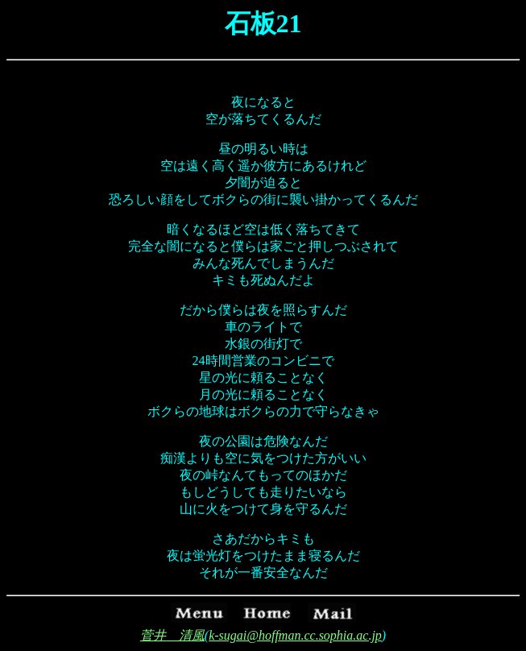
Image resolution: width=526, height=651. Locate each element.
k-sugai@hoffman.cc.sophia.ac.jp (295, 635)
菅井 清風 (172, 635)
